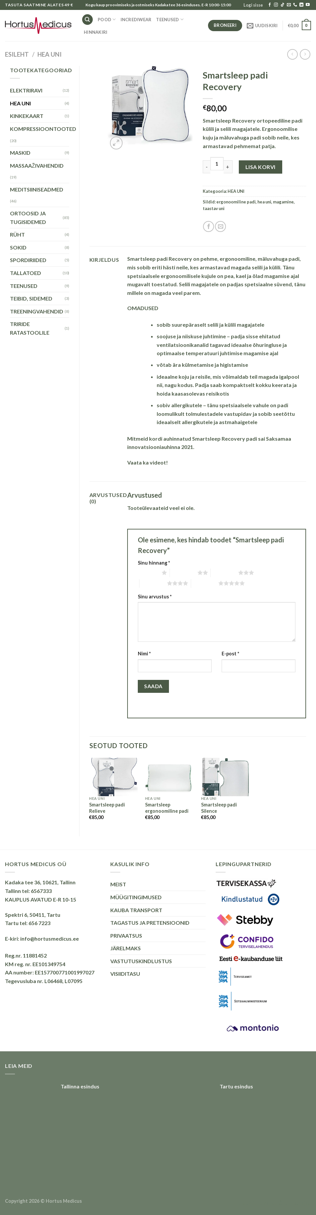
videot (158, 462)
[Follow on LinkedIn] (301, 5)
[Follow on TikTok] (283, 5)
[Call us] (295, 5)
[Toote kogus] (217, 163)
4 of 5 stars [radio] (153, 583)
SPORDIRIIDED (28, 260)
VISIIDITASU (125, 973)
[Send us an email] (289, 5)
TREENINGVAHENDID (36, 311)
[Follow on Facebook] (270, 5)
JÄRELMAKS (125, 948)
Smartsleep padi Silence (219, 808)
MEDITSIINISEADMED (36, 189)
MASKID (20, 152)
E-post (230, 653)
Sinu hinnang (154, 563)
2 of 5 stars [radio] (183, 572)
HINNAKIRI (95, 32)
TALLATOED (25, 273)
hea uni (264, 201)
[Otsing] (87, 19)
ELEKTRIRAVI (26, 90)
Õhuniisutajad (294, 1203)
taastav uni (214, 208)
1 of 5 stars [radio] (148, 572)
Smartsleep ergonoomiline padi (166, 808)
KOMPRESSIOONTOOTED (43, 129)
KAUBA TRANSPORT (136, 910)
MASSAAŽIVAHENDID (37, 165)
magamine (283, 201)
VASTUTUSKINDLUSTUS (141, 961)
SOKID (18, 247)
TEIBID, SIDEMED (31, 298)
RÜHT (17, 234)
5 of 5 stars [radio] (205, 583)
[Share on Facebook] (208, 226)
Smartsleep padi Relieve (107, 808)
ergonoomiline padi (236, 201)
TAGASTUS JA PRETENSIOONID (149, 922)
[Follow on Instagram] (276, 5)
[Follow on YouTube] (308, 5)
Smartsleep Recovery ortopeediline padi (252, 120)
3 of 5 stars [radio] (224, 572)
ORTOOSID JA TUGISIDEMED (28, 217)
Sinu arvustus (155, 596)
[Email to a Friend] (220, 226)
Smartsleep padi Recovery (159, 258)
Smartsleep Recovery (218, 438)
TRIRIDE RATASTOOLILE (29, 328)
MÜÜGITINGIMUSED (136, 897)
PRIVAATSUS (126, 935)
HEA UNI (49, 54)
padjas (235, 284)
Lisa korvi (260, 167)
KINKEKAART (26, 116)
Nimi (144, 653)
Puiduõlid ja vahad (256, 1203)
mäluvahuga (234, 137)
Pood (107, 19)
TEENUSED (170, 19)
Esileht (17, 54)
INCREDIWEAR (136, 19)
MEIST (118, 884)
